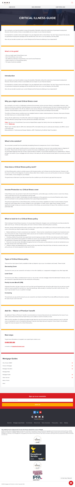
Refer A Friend (6, 380)
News (4, 383)
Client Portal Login (60, 7)
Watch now (12, 124)
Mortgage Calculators (7, 368)
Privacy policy (55, 422)
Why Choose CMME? (7, 363)
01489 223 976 (12, 7)
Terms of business (46, 422)
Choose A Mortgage (7, 365)
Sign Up (37, 404)
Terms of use (37, 422)
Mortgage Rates (6, 371)
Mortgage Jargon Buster (18, 422)
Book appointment (36, 7)
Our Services (29, 422)
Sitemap (66, 422)
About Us (9, 422)
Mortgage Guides (7, 374)
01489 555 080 (10, 342)
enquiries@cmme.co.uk (18, 346)
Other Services (6, 377)
